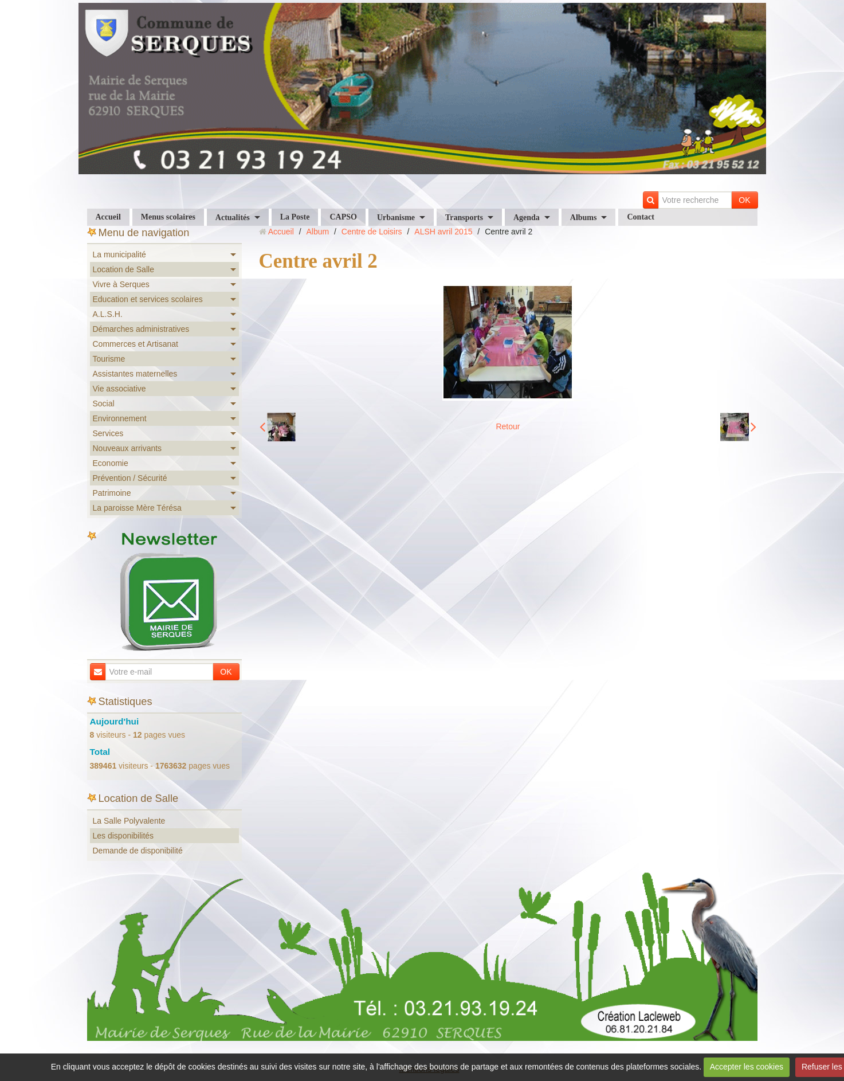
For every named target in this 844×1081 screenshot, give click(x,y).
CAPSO (342, 217)
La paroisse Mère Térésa (137, 507)
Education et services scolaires (148, 299)
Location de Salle (123, 269)
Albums (583, 217)
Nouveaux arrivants (127, 448)
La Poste (295, 217)
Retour (508, 426)
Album (317, 231)
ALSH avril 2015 (443, 231)
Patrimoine (112, 493)
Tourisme (109, 358)
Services (108, 433)
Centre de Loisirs (371, 231)
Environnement (120, 418)
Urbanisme (396, 217)
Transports (464, 217)
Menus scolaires (168, 217)
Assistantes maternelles (135, 373)
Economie (110, 463)
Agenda (526, 217)
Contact (640, 217)
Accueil (108, 217)
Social (104, 403)
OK (744, 200)
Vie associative (119, 388)
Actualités (232, 217)
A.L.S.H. (108, 314)
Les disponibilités (123, 835)
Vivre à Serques (121, 284)
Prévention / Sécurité (130, 478)
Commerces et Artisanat (135, 343)
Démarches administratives (141, 329)
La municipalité (119, 254)
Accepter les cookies (746, 1066)
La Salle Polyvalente (129, 820)
